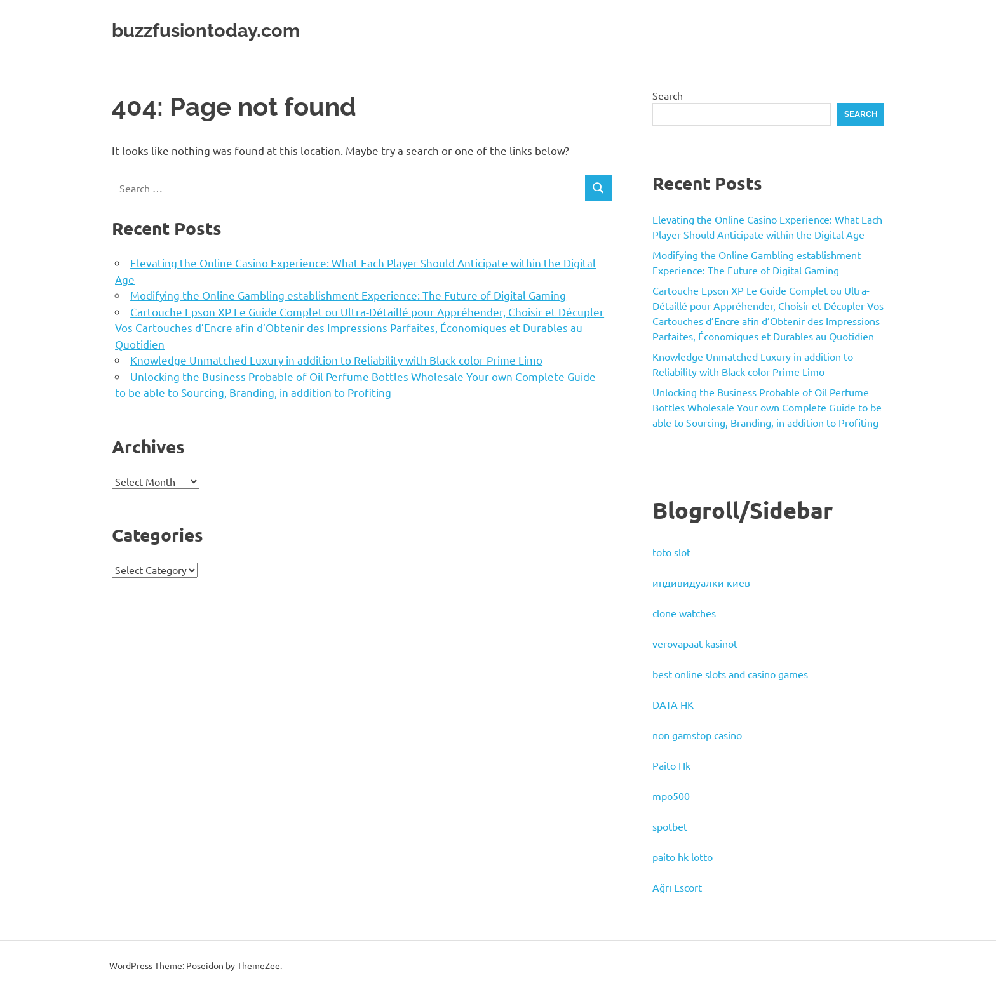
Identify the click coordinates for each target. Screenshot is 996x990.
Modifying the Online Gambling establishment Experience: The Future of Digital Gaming (348, 295)
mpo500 (671, 795)
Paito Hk (671, 765)
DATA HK (673, 704)
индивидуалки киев (701, 582)
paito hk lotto (682, 856)
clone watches (684, 612)
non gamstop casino (697, 734)
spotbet (669, 826)
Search (667, 95)
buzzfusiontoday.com (235, 28)
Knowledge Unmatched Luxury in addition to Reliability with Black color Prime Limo (336, 359)
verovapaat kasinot (694, 643)
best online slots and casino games (730, 673)
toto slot (671, 551)
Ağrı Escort (677, 887)
